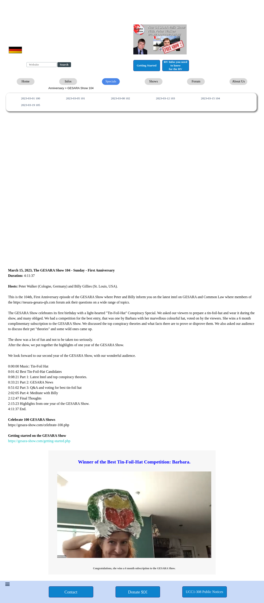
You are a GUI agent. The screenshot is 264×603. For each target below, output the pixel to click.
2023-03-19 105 (30, 105)
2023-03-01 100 (30, 98)
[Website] (41, 64)
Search (64, 64)
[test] (146, 65)
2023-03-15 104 (210, 98)
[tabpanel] (132, 88)
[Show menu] (7, 584)
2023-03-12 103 (165, 98)
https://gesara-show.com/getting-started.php (39, 441)
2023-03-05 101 (75, 98)
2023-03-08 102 (120, 98)
